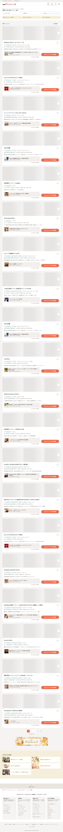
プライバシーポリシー (20, 824)
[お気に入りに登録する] (57, 42)
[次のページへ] (38, 731)
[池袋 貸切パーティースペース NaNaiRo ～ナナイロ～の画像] (31, 666)
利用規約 (10, 824)
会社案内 (6, 824)
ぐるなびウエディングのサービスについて (51, 824)
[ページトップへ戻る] (31, 786)
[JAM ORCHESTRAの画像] (31, 209)
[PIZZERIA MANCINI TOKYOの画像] (31, 561)
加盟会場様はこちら (35, 824)
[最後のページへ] (40, 731)
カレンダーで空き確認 (50, 54)
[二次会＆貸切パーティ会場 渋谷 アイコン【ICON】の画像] (31, 279)
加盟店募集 (41, 824)
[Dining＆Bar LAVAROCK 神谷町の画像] (31, 701)
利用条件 (14, 824)
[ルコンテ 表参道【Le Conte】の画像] (31, 244)
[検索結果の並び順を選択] (56, 24)
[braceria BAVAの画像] (31, 631)
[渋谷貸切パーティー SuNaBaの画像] (31, 174)
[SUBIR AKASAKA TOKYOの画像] (31, 385)
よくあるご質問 (31, 826)
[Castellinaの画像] (31, 350)
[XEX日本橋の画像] (31, 139)
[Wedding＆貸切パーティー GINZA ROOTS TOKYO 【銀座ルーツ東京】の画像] (31, 596)
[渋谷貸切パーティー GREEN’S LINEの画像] (31, 420)
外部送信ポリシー (28, 824)
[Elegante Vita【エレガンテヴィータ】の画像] (31, 33)
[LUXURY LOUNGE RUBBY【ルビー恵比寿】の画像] (31, 455)
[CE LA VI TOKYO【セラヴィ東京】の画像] (31, 68)
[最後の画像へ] (58, 33)
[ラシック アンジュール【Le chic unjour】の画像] (31, 103)
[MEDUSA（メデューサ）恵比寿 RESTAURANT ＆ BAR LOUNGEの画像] (31, 490)
